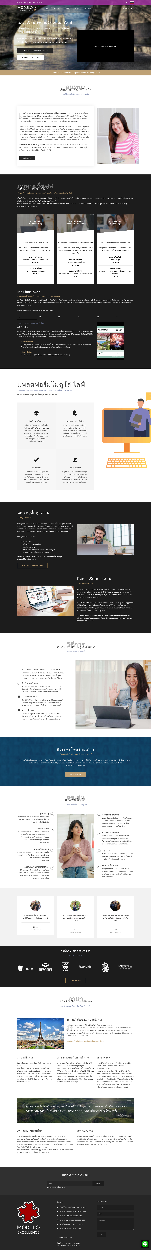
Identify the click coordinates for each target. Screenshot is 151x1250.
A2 (40, 317)
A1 (20, 317)
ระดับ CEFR (27, 158)
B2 (78, 317)
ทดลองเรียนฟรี (75, 774)
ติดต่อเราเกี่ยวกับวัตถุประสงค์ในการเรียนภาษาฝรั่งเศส (86, 1041)
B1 (59, 317)
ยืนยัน (98, 1183)
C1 (98, 317)
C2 (117, 317)
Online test (127, 9)
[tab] (27, 317)
